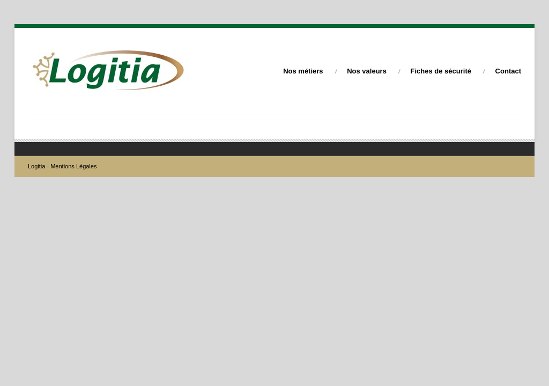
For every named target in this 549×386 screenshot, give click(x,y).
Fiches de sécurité (441, 71)
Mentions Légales (73, 166)
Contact (508, 71)
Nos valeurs (367, 71)
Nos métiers (303, 71)
